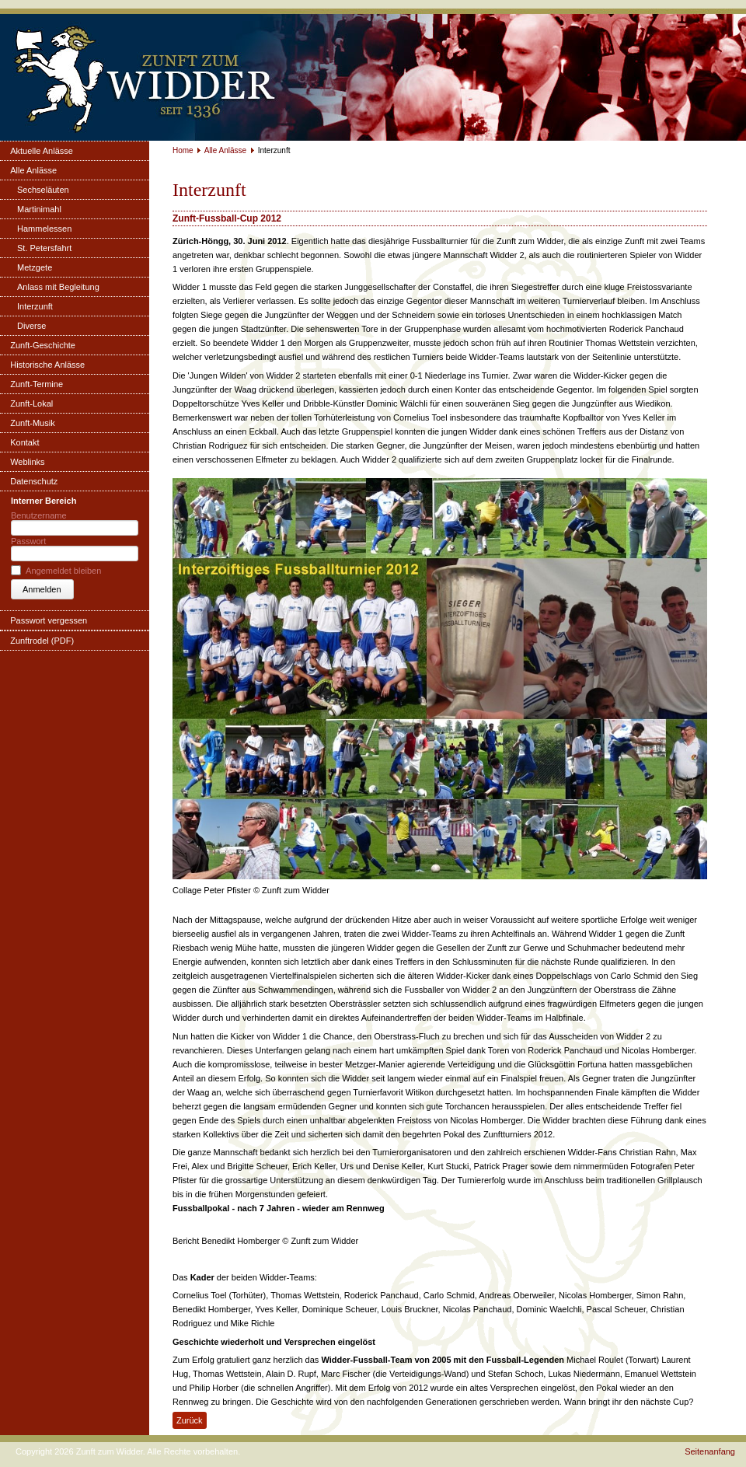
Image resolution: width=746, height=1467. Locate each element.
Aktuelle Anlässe (41, 150)
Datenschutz (34, 481)
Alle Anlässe (33, 170)
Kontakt (24, 442)
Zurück (189, 1420)
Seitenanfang (710, 1451)
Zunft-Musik (32, 423)
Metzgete (34, 267)
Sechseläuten (43, 189)
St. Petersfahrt (44, 248)
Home (183, 150)
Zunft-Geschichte (42, 345)
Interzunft (35, 306)
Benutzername (39, 515)
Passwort (28, 541)
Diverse (31, 325)
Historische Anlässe (47, 364)
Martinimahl (39, 209)
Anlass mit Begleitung (58, 287)
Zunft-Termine (36, 384)
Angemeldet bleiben (63, 570)
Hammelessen (44, 228)
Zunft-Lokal (31, 403)
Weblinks (27, 461)
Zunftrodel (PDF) (42, 640)
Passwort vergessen (48, 620)
